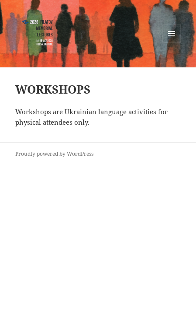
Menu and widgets (172, 42)
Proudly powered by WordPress (54, 154)
